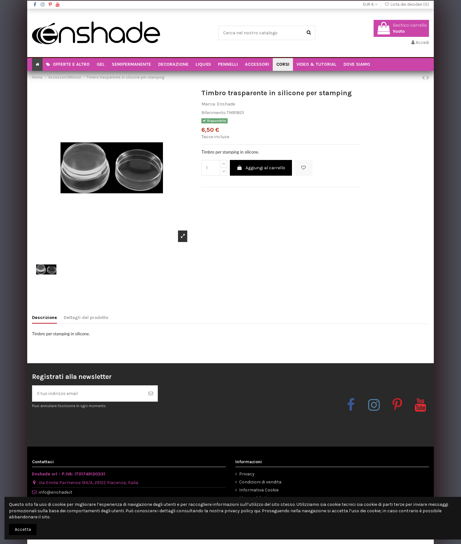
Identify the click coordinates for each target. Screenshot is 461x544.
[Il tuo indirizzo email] (88, 393)
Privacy (247, 474)
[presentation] (85, 424)
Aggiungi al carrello (261, 168)
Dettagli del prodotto (86, 317)
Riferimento (213, 112)
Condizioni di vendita (260, 482)
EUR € (370, 4)
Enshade (226, 104)
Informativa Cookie (259, 490)
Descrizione (44, 317)
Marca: (208, 104)
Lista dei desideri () (406, 4)
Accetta (23, 529)
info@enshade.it (55, 492)
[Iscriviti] (151, 393)
